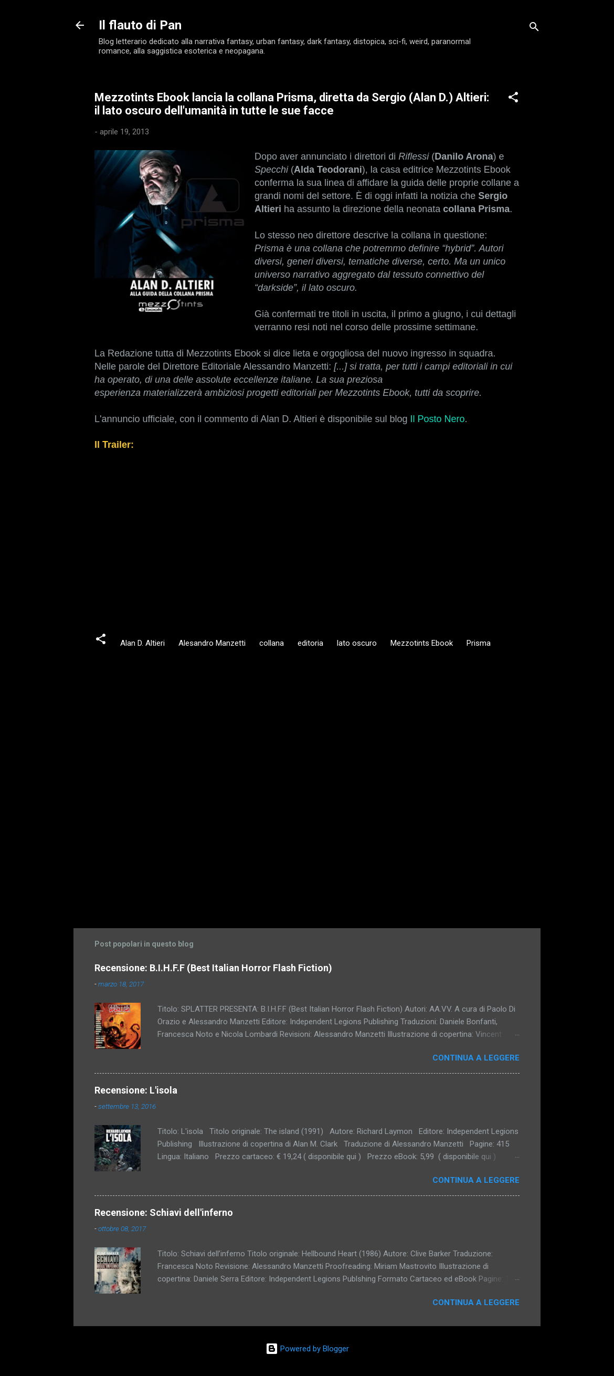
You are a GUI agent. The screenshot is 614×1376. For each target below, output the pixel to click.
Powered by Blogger (307, 1348)
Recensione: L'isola (135, 1090)
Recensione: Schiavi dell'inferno (163, 1212)
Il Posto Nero (437, 419)
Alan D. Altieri (142, 643)
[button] (513, 99)
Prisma (479, 643)
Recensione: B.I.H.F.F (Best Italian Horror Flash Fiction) (213, 967)
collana (271, 643)
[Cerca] (534, 29)
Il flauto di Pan (140, 25)
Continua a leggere (476, 1058)
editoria (310, 643)
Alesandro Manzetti (212, 643)
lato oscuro (357, 643)
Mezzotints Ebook (421, 643)
